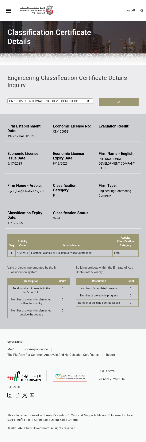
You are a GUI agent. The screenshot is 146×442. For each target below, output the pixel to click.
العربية (130, 10)
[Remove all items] (87, 101)
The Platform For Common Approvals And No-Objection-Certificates (53, 355)
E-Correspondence (35, 349)
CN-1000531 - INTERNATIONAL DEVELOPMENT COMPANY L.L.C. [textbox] (47, 101)
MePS (11, 349)
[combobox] (50, 101)
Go (119, 102)
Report (110, 355)
